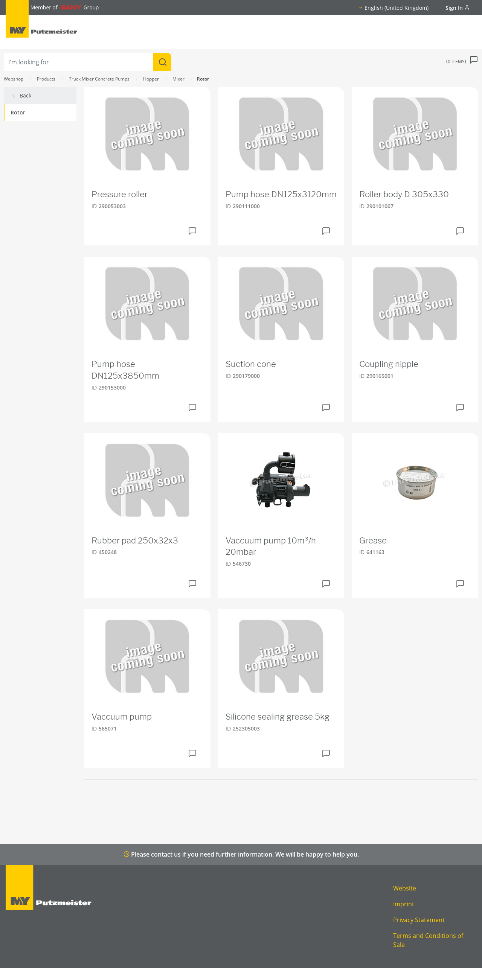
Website (404, 888)
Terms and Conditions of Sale (428, 940)
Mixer (178, 79)
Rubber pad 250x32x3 (135, 540)
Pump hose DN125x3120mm (281, 194)
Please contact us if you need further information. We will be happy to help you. (241, 854)
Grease (373, 540)
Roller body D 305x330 (404, 194)
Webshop (13, 79)
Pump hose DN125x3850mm (125, 370)
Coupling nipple (388, 364)
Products (46, 79)
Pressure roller (120, 194)
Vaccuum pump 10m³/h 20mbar (271, 546)
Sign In (457, 7)
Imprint (403, 904)
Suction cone (251, 364)
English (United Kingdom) (397, 7)
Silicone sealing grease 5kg (277, 716)
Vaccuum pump (122, 716)
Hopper (151, 79)
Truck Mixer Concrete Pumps (99, 79)
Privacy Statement (419, 920)
